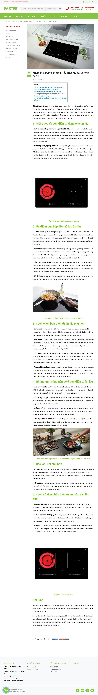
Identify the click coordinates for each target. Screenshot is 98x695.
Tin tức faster (12, 21)
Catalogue (64, 16)
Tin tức (53, 16)
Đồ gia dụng (9, 51)
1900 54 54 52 (75, 9)
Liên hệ (76, 16)
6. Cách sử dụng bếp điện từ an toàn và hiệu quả (50, 98)
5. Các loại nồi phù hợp (42, 96)
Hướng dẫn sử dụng (55, 669)
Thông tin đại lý (54, 671)
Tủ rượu (8, 57)
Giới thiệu (19, 16)
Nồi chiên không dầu (11, 48)
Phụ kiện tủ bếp (10, 42)
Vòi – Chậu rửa (10, 54)
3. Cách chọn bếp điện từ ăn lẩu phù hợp (47, 92)
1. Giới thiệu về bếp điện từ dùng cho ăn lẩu (48, 87)
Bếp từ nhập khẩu (11, 30)
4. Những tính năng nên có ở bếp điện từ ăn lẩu (49, 94)
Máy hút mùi (9, 36)
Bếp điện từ (9, 33)
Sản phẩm (31, 16)
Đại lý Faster (89, 9)
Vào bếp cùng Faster (32, 669)
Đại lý (43, 16)
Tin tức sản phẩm (32, 667)
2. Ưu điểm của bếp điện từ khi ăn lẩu (46, 89)
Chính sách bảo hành (56, 667)
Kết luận (36, 100)
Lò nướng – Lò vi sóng (12, 45)
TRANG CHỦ (7, 16)
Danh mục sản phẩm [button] (13, 27)
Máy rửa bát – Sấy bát (12, 39)
